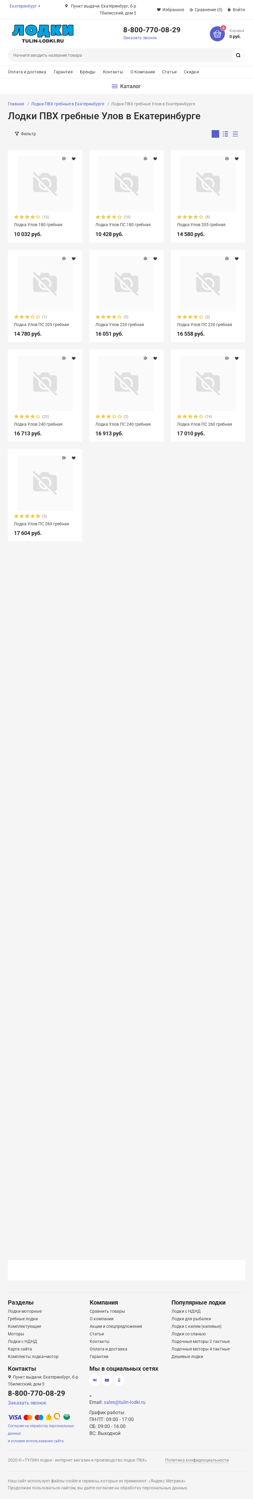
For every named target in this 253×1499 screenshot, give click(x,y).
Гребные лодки (23, 1318)
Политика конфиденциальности (197, 1460)
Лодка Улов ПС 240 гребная (123, 424)
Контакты (113, 71)
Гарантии (99, 1356)
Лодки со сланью (188, 1333)
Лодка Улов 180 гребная (38, 224)
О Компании (142, 71)
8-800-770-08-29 (152, 30)
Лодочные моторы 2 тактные (200, 1341)
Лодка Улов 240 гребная (38, 424)
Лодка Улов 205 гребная (201, 224)
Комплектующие (24, 1326)
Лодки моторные (25, 1311)
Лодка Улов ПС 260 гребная (204, 424)
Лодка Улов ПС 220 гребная (204, 324)
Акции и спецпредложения (116, 1326)
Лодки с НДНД (22, 1341)
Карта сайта (20, 1349)
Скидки (191, 71)
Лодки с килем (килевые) (196, 1326)
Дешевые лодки (187, 1356)
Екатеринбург (23, 6)
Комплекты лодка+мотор (33, 1356)
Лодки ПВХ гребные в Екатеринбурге (67, 103)
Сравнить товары (107, 1311)
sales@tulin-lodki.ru (125, 1402)
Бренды (88, 71)
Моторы (16, 1333)
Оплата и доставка (27, 71)
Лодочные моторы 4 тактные (200, 1349)
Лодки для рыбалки (191, 1318)
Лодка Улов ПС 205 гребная (41, 324)
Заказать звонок (140, 37)
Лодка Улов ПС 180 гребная (123, 224)
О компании (102, 1318)
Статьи (169, 71)
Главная (16, 103)
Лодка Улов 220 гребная (119, 324)
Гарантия (63, 71)
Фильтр (28, 133)
